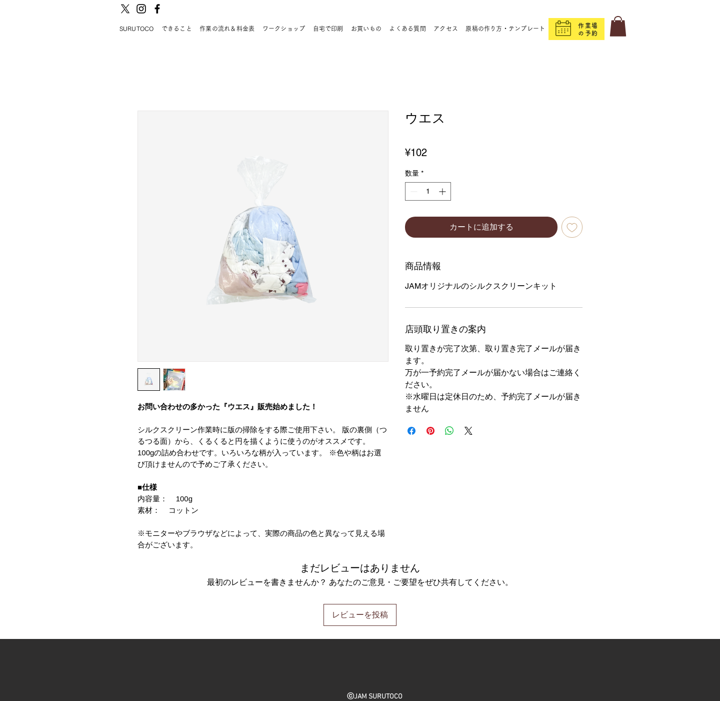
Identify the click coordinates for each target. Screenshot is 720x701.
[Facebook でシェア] (412, 431)
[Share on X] (468, 431)
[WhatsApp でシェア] (450, 431)
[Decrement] (412, 191)
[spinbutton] (428, 191)
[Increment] (443, 191)
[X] (125, 9)
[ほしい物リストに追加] (572, 227)
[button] (618, 26)
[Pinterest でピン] (430, 431)
